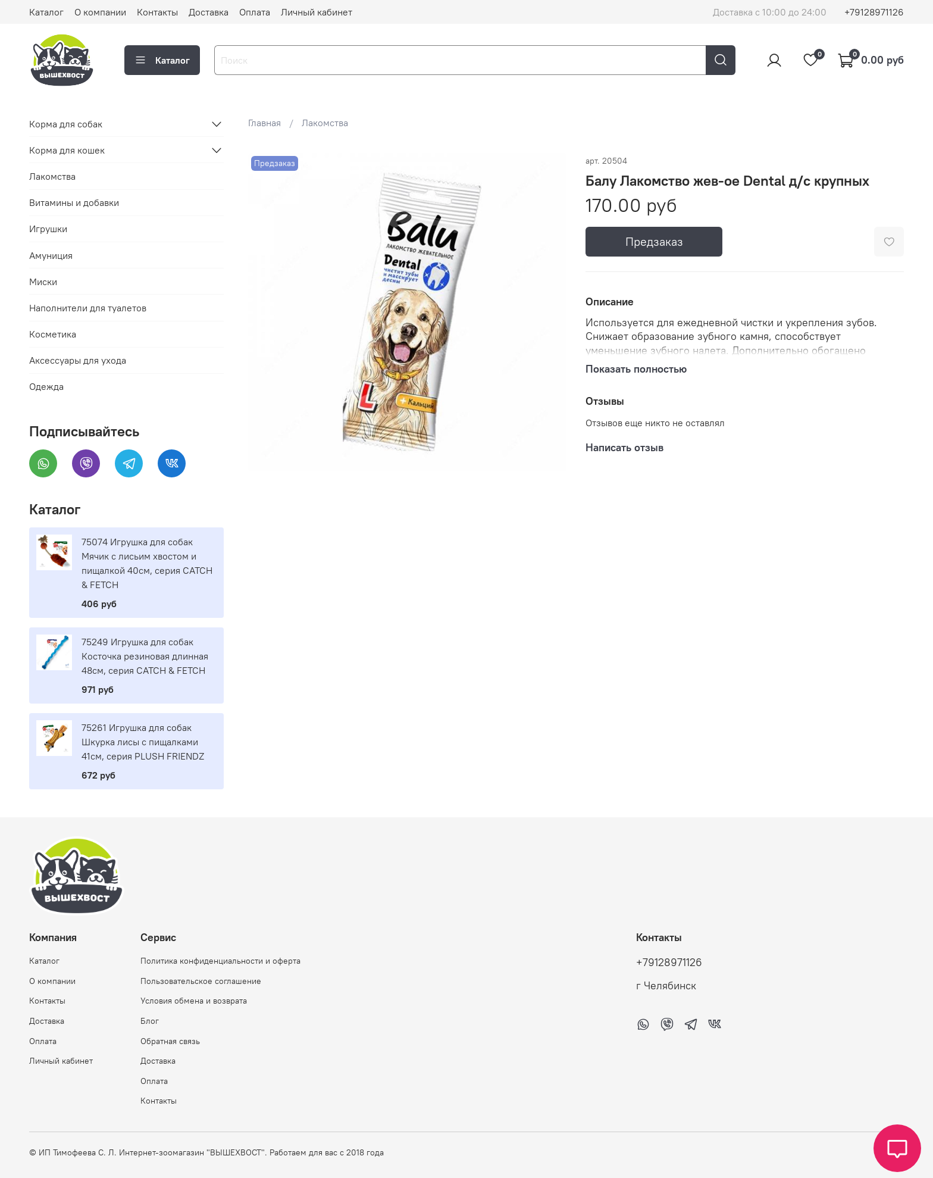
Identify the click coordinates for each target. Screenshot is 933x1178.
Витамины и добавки (74, 202)
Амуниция (51, 255)
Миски (43, 282)
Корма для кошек (67, 150)
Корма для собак (65, 124)
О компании (100, 12)
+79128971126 (874, 12)
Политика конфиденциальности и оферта (220, 960)
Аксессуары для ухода (77, 360)
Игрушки (48, 229)
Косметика (52, 334)
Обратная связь (170, 1041)
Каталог (46, 12)
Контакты (157, 12)
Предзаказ (654, 241)
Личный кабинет (316, 12)
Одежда (46, 386)
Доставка (208, 12)
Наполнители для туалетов (87, 308)
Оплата (254, 12)
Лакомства (325, 123)
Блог (149, 1020)
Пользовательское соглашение (200, 981)
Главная (264, 123)
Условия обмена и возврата (193, 1000)
